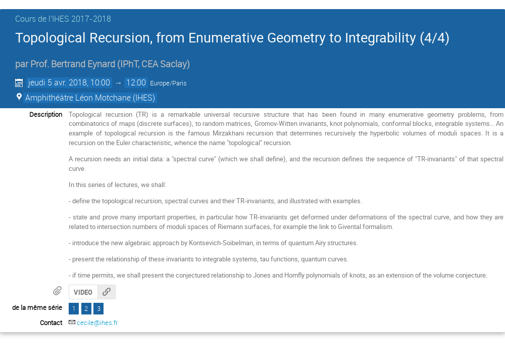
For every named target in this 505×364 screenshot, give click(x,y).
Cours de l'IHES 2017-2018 (63, 18)
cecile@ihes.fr (97, 322)
